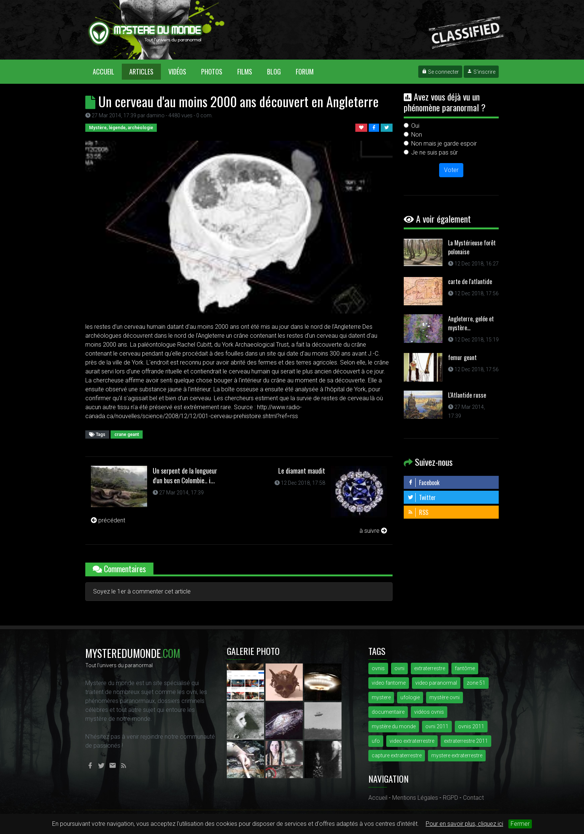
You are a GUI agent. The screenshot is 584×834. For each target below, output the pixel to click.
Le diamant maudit (301, 470)
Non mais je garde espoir (444, 143)
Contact (473, 797)
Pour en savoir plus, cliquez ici (464, 823)
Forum (305, 71)
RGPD (450, 797)
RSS (417, 512)
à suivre (373, 530)
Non (416, 134)
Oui (415, 125)
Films (244, 71)
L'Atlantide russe (467, 395)
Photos (211, 71)
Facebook (423, 482)
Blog (274, 71)
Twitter (421, 497)
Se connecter (440, 72)
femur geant (462, 357)
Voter (451, 170)
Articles (141, 71)
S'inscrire (481, 72)
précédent (108, 520)
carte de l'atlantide (470, 281)
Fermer (520, 823)
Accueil (107, 71)
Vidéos (177, 71)
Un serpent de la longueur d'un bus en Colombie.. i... (185, 475)
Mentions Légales (415, 797)
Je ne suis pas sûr (434, 152)
